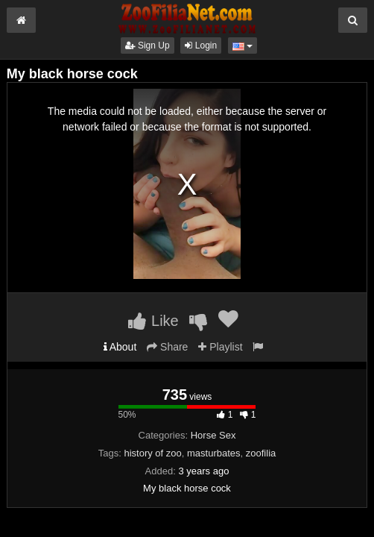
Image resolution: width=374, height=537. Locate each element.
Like (153, 321)
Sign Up (147, 45)
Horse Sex (213, 435)
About (120, 347)
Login (201, 45)
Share (167, 347)
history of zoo (152, 453)
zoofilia (261, 453)
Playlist (220, 347)
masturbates (214, 453)
